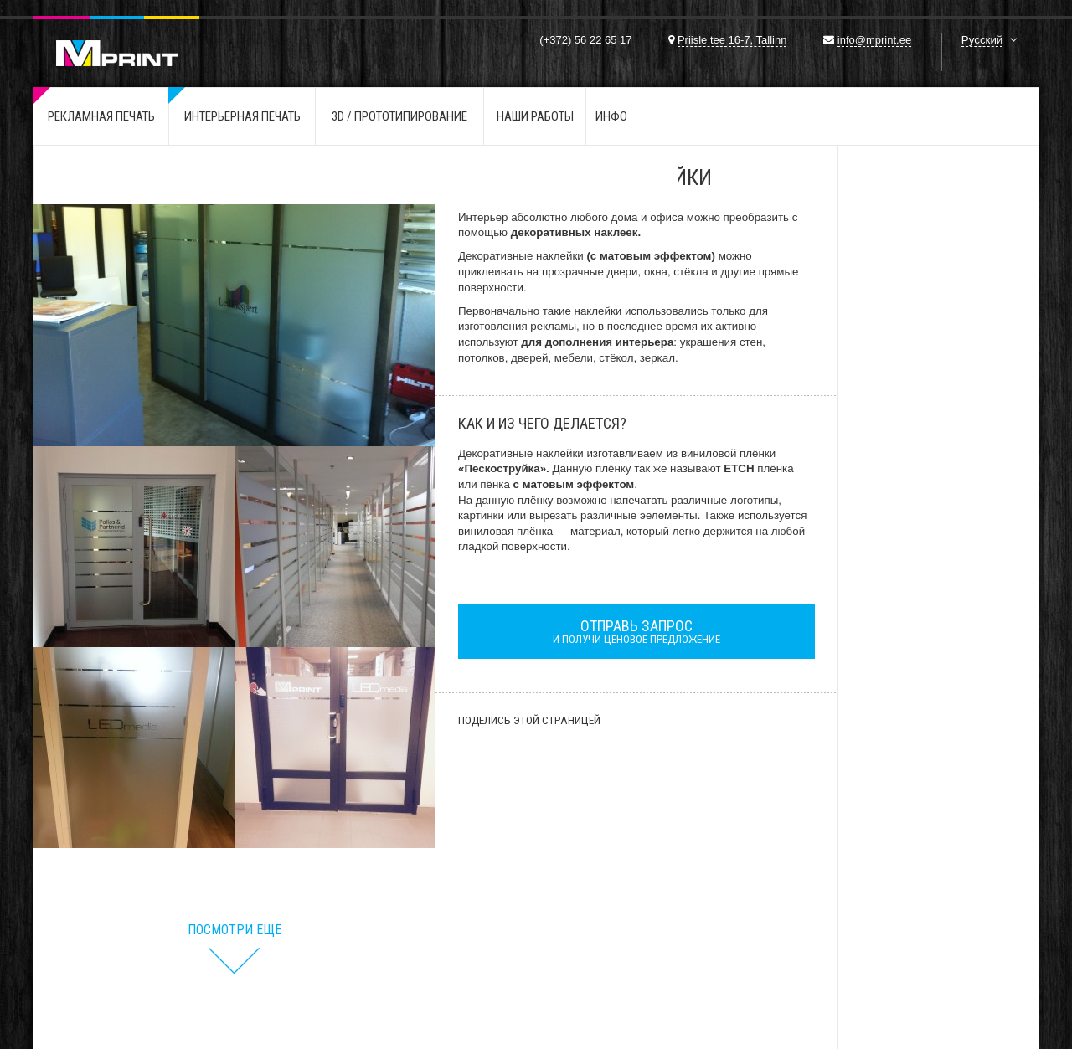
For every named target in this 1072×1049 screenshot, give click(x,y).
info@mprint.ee (874, 39)
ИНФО (611, 116)
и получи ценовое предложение (636, 631)
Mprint (116, 41)
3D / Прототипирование (399, 116)
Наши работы (535, 116)
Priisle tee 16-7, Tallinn (732, 39)
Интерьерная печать (242, 116)
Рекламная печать (101, 116)
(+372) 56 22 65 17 (585, 39)
